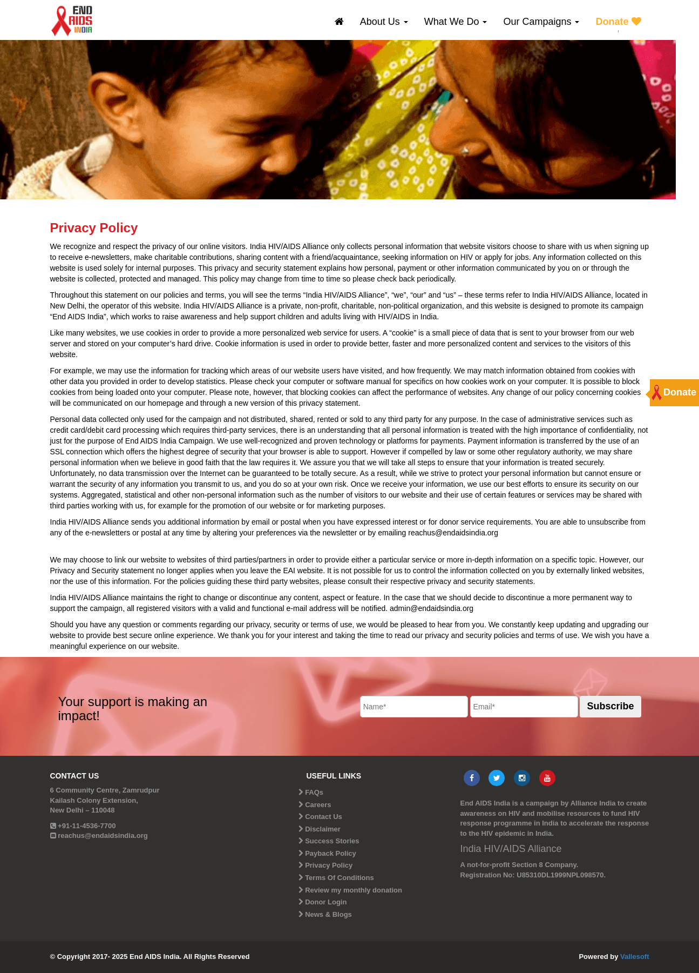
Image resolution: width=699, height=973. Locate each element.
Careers (318, 805)
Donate (618, 21)
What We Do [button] (455, 21)
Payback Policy (330, 853)
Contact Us (323, 817)
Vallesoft (634, 956)
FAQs (314, 792)
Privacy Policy (328, 865)
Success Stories (332, 841)
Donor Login (326, 902)
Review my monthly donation (353, 890)
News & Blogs (328, 914)
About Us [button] (384, 21)
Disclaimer (323, 829)
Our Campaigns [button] (541, 21)
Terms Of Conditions (339, 878)
